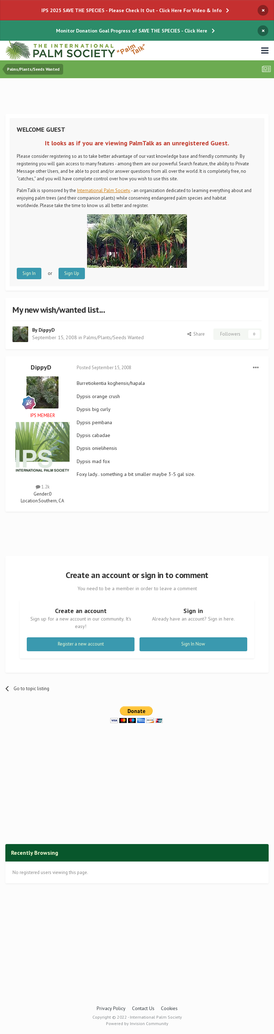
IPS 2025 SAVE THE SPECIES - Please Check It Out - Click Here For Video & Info (131, 10)
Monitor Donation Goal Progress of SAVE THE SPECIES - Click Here (131, 30)
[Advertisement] (137, 98)
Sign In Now (193, 644)
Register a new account (81, 644)
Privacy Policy (111, 1008)
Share (196, 334)
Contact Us (143, 1008)
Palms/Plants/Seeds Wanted (113, 337)
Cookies (169, 1008)
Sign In (29, 273)
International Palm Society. (103, 190)
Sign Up (71, 273)
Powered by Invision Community (137, 1023)
